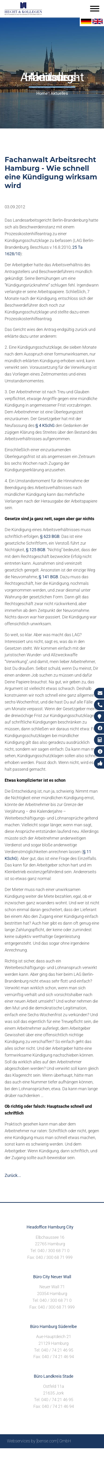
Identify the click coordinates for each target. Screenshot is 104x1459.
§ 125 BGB (35, 549)
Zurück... (13, 1175)
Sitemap (8, 1453)
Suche (24, 1453)
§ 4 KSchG (45, 425)
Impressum (43, 1453)
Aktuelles (59, 93)
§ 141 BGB (48, 576)
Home (42, 93)
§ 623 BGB (49, 536)
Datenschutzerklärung (76, 1453)
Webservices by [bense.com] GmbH (39, 1440)
